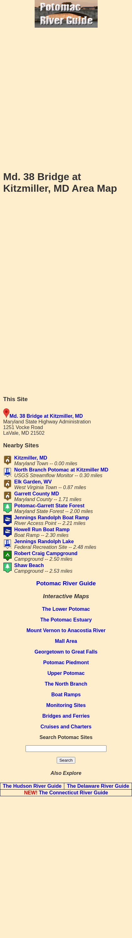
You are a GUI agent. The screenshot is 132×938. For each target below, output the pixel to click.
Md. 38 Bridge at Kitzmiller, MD (46, 416)
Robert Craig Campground (45, 553)
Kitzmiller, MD (30, 458)
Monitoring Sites (66, 705)
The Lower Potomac (66, 609)
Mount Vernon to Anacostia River (66, 630)
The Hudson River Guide (32, 786)
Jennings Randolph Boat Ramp (51, 517)
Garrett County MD (36, 493)
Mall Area (66, 641)
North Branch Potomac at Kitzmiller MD (61, 469)
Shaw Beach (29, 565)
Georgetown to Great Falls (65, 651)
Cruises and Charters (66, 726)
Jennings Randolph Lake (44, 541)
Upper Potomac (65, 673)
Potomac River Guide (66, 583)
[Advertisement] (66, 98)
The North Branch (66, 684)
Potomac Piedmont (66, 662)
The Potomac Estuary (66, 619)
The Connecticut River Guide (66, 792)
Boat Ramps (66, 694)
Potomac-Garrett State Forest (49, 505)
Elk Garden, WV (33, 481)
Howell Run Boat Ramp (42, 529)
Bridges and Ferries (65, 716)
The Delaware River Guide (98, 786)
